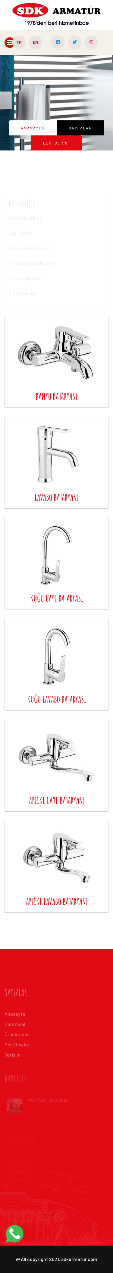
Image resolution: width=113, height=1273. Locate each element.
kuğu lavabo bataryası (56, 699)
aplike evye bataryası (56, 800)
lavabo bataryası (56, 497)
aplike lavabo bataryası (56, 901)
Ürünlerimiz (17, 1036)
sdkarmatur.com (79, 1259)
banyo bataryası (56, 396)
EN (35, 42)
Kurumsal (15, 1026)
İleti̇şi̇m (13, 1056)
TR (19, 42)
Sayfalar (80, 128)
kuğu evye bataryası (56, 598)
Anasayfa (33, 128)
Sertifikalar (17, 1046)
